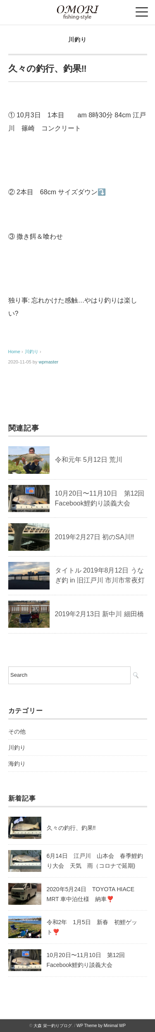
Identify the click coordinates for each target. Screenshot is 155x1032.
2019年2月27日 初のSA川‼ (94, 536)
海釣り (17, 763)
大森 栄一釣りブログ (52, 1025)
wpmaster (49, 361)
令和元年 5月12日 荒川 (89, 459)
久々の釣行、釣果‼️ (71, 828)
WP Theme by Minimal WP (101, 1025)
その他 (17, 731)
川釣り (77, 39)
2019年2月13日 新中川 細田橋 (99, 613)
